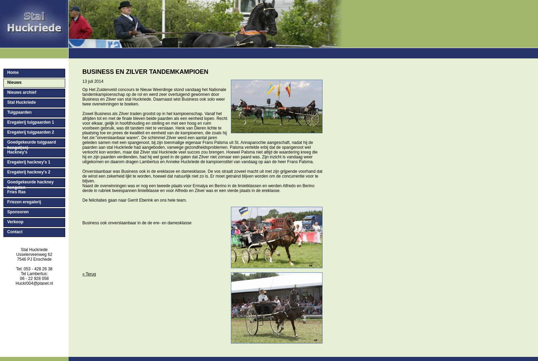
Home (13, 72)
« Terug (89, 274)
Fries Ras (16, 192)
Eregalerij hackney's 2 (28, 172)
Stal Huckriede (21, 102)
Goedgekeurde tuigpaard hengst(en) (31, 143)
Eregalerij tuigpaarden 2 (30, 132)
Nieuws (14, 82)
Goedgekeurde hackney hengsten (30, 183)
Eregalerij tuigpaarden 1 (30, 122)
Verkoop (15, 221)
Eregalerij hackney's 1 (28, 162)
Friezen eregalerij (24, 202)
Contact (15, 231)
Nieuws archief (21, 92)
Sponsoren (18, 212)
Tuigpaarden (19, 112)
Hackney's (17, 152)
